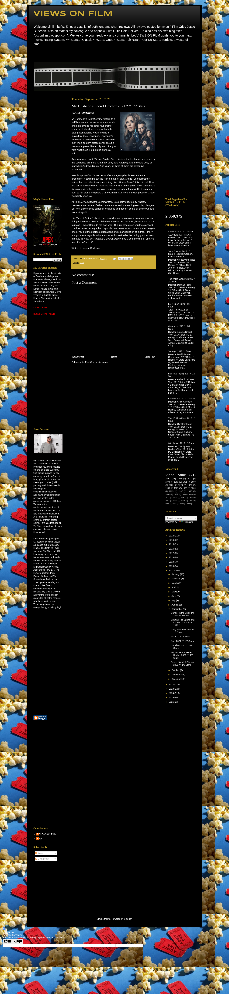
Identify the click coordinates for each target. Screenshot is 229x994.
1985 (175, 501)
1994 (183, 501)
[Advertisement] (47, 145)
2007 (175, 494)
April (174, 587)
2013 (171, 535)
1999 (193, 482)
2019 (171, 562)
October (175, 670)
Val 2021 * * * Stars (180, 636)
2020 (171, 566)
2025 (171, 697)
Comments (42, 858)
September (177, 609)
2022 (171, 684)
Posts (39, 853)
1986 (167, 488)
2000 (167, 504)
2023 (171, 688)
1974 (167, 482)
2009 (189, 504)
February (176, 578)
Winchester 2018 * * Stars (181, 443)
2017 (171, 553)
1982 (191, 498)
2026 (171, 702)
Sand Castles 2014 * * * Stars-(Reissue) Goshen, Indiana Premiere (180, 254)
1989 (193, 488)
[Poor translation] (18, 941)
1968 (184, 494)
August (175, 604)
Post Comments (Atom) (96, 362)
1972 (191, 494)
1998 (189, 491)
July (173, 600)
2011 (189, 479)
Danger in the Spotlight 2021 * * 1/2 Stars (182, 614)
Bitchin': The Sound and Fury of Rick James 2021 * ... (182, 623)
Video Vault (175, 475)
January (175, 574)
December (176, 679)
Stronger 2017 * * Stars (179, 351)
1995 (171, 491)
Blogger (128, 919)
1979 (189, 485)
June (174, 596)
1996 (191, 501)
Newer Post (78, 357)
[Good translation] (8, 941)
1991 (185, 482)
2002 (171, 485)
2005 (175, 504)
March (174, 583)
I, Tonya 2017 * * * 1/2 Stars (182, 398)
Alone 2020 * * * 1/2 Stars (181, 231)
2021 (82, 263)
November (176, 674)
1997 (180, 491)
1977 (175, 498)
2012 (167, 478)
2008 (182, 504)
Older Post (150, 357)
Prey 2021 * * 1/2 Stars (182, 641)
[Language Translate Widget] (181, 518)
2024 (171, 693)
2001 (167, 494)
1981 (176, 482)
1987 (176, 488)
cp (40, 838)
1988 (185, 488)
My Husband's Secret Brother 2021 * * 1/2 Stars (182, 655)
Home (34, 53)
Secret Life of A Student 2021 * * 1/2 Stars (182, 663)
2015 (171, 544)
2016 (171, 548)
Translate (185, 522)
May (173, 591)
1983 (167, 501)
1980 (183, 498)
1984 (179, 479)
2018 (171, 557)
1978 (180, 485)
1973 (167, 498)
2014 (171, 540)
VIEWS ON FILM (73, 14)
